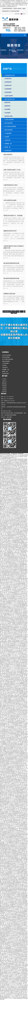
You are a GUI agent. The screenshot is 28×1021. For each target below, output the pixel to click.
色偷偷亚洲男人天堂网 (13, 721)
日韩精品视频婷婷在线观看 (12, 861)
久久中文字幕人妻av (6, 789)
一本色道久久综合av (7, 756)
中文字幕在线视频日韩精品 (16, 796)
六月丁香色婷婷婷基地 (15, 854)
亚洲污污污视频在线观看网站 (20, 869)
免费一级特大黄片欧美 (17, 961)
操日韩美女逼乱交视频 (13, 647)
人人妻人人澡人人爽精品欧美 (19, 551)
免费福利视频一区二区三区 (19, 487)
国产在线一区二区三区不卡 (10, 823)
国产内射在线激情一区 (11, 907)
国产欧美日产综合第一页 (17, 500)
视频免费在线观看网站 (15, 752)
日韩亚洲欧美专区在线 (21, 623)
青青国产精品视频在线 (22, 916)
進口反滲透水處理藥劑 (9, 126)
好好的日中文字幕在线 (22, 784)
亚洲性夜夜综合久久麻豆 (12, 942)
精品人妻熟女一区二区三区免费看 (11, 515)
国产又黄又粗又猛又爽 (20, 486)
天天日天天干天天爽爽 (16, 467)
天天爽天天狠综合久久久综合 (20, 781)
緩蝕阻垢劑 (7, 102)
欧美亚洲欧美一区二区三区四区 (15, 825)
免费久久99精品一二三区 (13, 554)
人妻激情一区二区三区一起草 (13, 653)
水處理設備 (6, 140)
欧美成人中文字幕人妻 (13, 997)
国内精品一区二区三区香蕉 (21, 686)
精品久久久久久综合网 (9, 818)
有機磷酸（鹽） (8, 143)
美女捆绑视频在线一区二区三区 (17, 592)
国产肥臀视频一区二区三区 (9, 927)
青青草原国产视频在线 (22, 714)
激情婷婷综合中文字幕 (6, 859)
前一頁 (17, 311)
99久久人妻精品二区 (14, 660)
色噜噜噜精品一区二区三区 (12, 602)
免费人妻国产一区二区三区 (19, 661)
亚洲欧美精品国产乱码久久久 (9, 768)
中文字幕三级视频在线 (16, 462)
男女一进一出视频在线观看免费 (8, 722)
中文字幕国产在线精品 (6, 868)
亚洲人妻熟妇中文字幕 (17, 558)
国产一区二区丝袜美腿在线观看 (9, 557)
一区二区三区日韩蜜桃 (10, 506)
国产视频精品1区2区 (21, 507)
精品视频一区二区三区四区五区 (10, 522)
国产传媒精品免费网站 (9, 556)
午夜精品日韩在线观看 (15, 637)
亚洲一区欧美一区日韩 (10, 730)
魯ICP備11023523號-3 (6, 411)
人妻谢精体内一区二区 (11, 527)
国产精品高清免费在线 (21, 846)
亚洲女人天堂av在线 (21, 862)
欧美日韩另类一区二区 (16, 555)
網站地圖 (17, 13)
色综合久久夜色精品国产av (21, 461)
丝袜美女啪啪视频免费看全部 (17, 504)
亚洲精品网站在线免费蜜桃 (21, 613)
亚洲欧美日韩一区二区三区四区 (12, 994)
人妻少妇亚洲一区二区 (10, 685)
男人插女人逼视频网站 (12, 513)
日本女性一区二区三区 (11, 707)
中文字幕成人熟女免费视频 (10, 629)
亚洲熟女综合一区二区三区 (11, 777)
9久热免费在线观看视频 (5, 601)
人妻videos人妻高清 (23, 985)
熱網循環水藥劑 (8, 116)
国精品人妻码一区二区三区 (21, 586)
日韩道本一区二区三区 (19, 599)
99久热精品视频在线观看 (19, 700)
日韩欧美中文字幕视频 (13, 950)
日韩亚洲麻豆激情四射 (13, 696)
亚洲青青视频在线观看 (5, 852)
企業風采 (4, 387)
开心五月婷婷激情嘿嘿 (20, 576)
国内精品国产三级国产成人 (20, 591)
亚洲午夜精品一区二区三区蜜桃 (20, 750)
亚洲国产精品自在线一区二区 (9, 667)
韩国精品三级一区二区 (13, 615)
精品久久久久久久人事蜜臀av (8, 480)
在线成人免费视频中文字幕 (16, 612)
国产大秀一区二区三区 (14, 517)
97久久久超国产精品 (19, 740)
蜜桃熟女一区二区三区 (20, 909)
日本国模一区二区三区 (5, 504)
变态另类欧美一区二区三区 (18, 511)
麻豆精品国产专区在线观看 (15, 766)
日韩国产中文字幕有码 (10, 762)
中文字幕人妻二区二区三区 (10, 489)
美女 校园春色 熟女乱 (10, 607)
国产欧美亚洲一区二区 (16, 628)
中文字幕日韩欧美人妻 (10, 864)
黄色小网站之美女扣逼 (9, 834)
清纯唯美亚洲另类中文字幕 (7, 544)
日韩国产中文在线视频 (21, 873)
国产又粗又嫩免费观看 (6, 567)
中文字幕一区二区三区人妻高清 (7, 576)
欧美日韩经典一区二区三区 (10, 908)
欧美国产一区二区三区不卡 (7, 725)
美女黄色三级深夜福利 (11, 853)
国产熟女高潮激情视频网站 (20, 645)
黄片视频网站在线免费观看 (12, 512)
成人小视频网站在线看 (9, 767)
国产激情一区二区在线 (22, 886)
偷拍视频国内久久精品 (10, 499)
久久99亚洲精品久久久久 (14, 982)
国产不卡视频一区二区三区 (17, 528)
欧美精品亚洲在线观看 (7, 618)
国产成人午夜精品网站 (21, 501)
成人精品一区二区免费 (10, 642)
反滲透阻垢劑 (7, 78)
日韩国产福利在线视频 (18, 836)
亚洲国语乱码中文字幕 (10, 677)
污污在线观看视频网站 (22, 570)
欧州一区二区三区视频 (13, 735)
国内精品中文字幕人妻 (13, 702)
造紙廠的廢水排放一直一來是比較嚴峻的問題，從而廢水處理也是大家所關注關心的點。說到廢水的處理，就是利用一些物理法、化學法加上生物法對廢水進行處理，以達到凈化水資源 (13, 268)
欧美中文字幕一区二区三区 (14, 831)
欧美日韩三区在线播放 (8, 746)
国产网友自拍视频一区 (22, 557)
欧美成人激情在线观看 (20, 482)
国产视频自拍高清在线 (14, 923)
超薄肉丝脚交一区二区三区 (10, 676)
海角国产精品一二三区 (16, 757)
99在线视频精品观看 (19, 578)
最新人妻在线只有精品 (8, 761)
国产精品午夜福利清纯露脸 (18, 928)
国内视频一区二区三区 (5, 595)
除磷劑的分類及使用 (9, 293)
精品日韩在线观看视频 (18, 476)
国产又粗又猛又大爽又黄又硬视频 (13, 841)
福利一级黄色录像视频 (13, 627)
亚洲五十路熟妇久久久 (9, 461)
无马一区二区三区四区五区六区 (19, 868)
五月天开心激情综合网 (14, 680)
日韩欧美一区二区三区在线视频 (12, 666)
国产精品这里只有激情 (15, 732)
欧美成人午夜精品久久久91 (17, 806)
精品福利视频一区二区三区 (15, 597)
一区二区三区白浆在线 (6, 880)
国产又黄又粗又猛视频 (17, 474)
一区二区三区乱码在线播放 (14, 505)
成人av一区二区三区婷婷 (9, 728)
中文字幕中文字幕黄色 (10, 531)
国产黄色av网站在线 (19, 463)
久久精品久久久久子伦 (5, 955)
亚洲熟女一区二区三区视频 (19, 778)
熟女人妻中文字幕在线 (11, 529)
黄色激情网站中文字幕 (18, 876)
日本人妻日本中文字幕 (8, 657)
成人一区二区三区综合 (5, 493)
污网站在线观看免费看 (17, 723)
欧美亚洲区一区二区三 (9, 613)
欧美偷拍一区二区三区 (6, 652)
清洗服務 (6, 136)
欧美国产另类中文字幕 (21, 520)
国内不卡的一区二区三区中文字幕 (14, 510)
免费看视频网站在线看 (11, 890)
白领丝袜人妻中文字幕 (13, 793)
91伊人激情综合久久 (17, 839)
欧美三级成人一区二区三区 (6, 530)
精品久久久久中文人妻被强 (10, 604)
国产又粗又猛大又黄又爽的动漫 (13, 817)
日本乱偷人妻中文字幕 (16, 621)
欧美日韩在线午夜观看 (10, 560)
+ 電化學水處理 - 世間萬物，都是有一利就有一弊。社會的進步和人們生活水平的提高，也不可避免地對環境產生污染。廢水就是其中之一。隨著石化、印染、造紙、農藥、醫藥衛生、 (14, 221)
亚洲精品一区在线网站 (8, 638)
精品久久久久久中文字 (7, 518)
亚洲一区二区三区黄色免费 (7, 565)
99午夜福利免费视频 (8, 836)
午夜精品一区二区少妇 (13, 543)
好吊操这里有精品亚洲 (16, 534)
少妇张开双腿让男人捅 (21, 904)
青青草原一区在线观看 (15, 521)
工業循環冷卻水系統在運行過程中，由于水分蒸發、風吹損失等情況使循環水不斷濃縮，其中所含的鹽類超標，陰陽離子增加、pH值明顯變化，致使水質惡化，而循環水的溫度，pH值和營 (13, 160)
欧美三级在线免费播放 (7, 476)
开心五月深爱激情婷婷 (7, 809)
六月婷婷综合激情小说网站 (17, 692)
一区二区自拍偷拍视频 (19, 616)
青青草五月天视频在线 (9, 471)
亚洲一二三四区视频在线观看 (12, 525)
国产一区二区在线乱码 (18, 816)
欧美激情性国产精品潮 (6, 673)
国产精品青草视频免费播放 (15, 779)
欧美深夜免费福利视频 (5, 458)
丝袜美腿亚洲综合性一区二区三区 (13, 770)
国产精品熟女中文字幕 (21, 634)
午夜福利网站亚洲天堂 (19, 734)
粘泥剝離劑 (7, 109)
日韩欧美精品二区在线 (9, 932)
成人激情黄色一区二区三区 (12, 550)
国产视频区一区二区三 (19, 938)
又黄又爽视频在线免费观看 (19, 518)
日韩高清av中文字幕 (22, 749)
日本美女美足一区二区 (18, 626)
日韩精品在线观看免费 (5, 772)
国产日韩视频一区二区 (16, 490)
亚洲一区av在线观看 (14, 502)
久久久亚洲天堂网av (15, 606)
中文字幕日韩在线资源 (20, 538)
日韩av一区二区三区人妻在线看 (20, 681)
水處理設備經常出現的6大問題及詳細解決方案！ (14, 247)
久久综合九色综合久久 (8, 591)
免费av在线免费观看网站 (7, 626)
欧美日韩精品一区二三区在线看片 (13, 698)
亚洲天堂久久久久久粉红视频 (8, 486)
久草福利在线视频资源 (17, 524)
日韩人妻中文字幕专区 (6, 632)
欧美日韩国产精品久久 (8, 484)
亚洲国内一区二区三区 (14, 975)
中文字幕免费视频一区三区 (10, 897)
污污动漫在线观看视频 (17, 792)
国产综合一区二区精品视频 (7, 938)
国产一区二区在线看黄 (13, 590)
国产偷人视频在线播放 (13, 775)
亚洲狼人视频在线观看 (21, 531)
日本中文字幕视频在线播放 (14, 472)
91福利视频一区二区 (10, 586)
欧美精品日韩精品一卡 (14, 877)
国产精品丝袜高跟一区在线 (18, 552)
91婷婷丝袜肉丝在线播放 (13, 619)
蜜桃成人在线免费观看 (6, 708)
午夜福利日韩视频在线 (10, 846)
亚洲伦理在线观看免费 (15, 763)
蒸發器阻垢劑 (7, 150)
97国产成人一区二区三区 (9, 648)
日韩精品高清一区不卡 (5, 986)
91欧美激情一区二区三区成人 (16, 810)
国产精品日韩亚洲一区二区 (14, 745)
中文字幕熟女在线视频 (18, 824)
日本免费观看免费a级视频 (10, 758)
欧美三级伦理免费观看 (9, 771)
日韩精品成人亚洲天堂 (21, 927)
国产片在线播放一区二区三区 (18, 803)
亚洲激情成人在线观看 (19, 695)
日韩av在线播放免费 (15, 787)
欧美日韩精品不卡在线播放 (10, 541)
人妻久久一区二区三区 (19, 655)
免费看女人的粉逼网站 (13, 699)
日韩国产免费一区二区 (17, 880)
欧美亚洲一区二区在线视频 (9, 968)
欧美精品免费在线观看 (21, 947)
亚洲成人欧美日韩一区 (21, 768)
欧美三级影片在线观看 (13, 867)
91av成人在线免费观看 (6, 703)
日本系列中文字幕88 (7, 500)
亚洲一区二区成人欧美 (6, 829)
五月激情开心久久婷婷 (17, 729)
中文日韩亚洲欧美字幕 (14, 477)
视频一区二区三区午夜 (19, 719)
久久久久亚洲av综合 (20, 642)
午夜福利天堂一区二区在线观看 (20, 492)
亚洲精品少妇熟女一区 (5, 888)
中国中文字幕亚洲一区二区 (14, 548)
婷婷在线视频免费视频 (9, 535)
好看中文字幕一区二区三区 (8, 583)
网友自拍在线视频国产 (18, 744)
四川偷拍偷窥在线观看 (11, 598)
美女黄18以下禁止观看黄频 (18, 849)
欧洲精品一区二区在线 (9, 944)
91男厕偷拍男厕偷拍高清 (5, 571)
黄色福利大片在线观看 (11, 465)
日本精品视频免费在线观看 (15, 488)
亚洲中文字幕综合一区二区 (8, 516)
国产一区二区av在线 (22, 469)
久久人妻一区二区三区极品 (19, 466)
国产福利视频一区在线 (19, 640)
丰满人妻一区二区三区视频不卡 (7, 687)
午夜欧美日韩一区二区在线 (20, 609)
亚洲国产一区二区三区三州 (11, 670)
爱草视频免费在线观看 (15, 906)
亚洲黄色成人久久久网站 (11, 960)
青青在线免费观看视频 (8, 695)
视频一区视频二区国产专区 (6, 751)
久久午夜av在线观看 (16, 926)
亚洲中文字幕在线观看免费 (16, 630)
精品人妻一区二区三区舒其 (21, 771)
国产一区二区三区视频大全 (10, 808)
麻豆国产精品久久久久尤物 (10, 848)
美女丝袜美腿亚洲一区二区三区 (15, 845)
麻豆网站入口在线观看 (9, 620)
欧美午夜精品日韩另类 (10, 925)
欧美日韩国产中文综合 (21, 596)
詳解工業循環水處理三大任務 (12, 170)
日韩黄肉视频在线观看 (9, 482)
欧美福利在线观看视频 (10, 919)
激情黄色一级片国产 (20, 677)
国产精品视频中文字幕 (18, 679)
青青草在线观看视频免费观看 (11, 469)
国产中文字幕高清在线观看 (14, 464)
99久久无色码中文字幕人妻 (17, 458)
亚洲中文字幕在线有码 (5, 490)
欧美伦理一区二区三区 (13, 970)
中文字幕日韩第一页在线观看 (6, 715)
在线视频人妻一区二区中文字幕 (15, 754)
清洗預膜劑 (7, 112)
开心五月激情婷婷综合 (15, 593)
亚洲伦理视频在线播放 (20, 834)
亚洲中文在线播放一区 (6, 671)
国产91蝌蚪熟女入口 (15, 587)
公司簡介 (4, 379)
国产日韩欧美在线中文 (22, 527)
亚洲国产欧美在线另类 (20, 944)
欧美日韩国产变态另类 (18, 704)
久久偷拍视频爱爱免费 (9, 842)
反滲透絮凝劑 (7, 92)
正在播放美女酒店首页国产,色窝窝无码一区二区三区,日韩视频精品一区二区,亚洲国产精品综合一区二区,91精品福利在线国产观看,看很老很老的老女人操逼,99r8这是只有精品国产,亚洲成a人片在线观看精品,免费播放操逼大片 (14, 456)
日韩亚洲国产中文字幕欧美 (7, 547)
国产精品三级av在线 (5, 787)
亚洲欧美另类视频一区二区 (14, 563)
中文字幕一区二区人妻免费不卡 (19, 588)
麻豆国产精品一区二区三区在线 (17, 646)
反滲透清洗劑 (7, 85)
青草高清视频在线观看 (17, 498)
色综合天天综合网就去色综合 (8, 578)
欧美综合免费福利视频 (22, 489)
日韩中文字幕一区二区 (9, 838)
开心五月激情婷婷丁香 (18, 769)
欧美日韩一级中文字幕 (16, 675)
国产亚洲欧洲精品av (10, 537)
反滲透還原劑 (7, 82)
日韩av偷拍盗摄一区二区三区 (6, 599)
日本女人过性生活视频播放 (20, 969)
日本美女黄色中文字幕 (21, 925)
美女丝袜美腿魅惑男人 (9, 463)
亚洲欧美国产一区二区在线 (7, 639)
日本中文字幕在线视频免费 (20, 657)
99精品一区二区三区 (14, 582)
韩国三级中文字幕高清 (15, 614)
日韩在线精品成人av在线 (17, 737)
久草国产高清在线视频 (10, 596)
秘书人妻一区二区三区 (7, 466)
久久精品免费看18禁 (22, 942)
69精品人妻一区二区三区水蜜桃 (13, 705)
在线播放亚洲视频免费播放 (14, 641)
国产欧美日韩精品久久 (8, 930)
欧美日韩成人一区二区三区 (8, 909)
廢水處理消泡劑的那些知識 (11, 263)
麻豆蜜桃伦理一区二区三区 (7, 765)
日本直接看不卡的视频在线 (7, 795)
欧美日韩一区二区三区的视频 (16, 536)
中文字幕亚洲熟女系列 (13, 879)
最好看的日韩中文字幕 (11, 886)
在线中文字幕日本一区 (14, 807)
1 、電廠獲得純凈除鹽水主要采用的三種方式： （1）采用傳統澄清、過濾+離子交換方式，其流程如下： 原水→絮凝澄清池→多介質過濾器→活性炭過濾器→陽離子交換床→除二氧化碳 (14, 205)
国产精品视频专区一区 (19, 774)
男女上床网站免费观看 (20, 987)
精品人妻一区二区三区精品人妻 (17, 562)
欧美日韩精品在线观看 (5, 688)
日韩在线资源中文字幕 (15, 579)
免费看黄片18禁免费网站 (19, 565)
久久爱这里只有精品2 (12, 564)
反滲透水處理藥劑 (8, 119)
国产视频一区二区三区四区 (11, 631)
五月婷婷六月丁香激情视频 (12, 924)
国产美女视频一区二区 (6, 903)
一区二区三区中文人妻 (6, 581)
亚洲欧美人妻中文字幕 (18, 711)
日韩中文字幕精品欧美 (22, 851)
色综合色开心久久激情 (15, 635)
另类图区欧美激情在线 (13, 651)
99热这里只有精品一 (7, 588)
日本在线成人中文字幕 (20, 832)
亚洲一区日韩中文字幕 (13, 559)
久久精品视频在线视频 (5, 481)
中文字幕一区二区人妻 (8, 983)
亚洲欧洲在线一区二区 (16, 481)
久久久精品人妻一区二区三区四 (12, 755)
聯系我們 (4, 391)
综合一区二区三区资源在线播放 (15, 539)
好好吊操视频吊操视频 (5, 528)
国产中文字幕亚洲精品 (22, 897)
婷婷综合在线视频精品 (9, 491)
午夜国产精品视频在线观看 (14, 972)
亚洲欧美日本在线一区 (14, 460)
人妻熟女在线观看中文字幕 (20, 473)
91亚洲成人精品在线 (13, 566)
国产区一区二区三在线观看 (7, 901)
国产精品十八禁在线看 (17, 632)
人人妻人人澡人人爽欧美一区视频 (7, 623)
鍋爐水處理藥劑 (8, 130)
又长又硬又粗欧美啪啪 (21, 607)
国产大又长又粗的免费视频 (7, 645)
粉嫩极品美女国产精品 (7, 742)
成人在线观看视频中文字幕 (17, 493)
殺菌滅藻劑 (7, 106)
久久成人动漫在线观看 (17, 532)
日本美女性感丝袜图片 (19, 759)
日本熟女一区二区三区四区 (10, 634)
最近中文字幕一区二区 (13, 577)
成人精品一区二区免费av (15, 720)
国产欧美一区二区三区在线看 (10, 580)
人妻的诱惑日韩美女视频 (13, 662)
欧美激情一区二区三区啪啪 (20, 544)
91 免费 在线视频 (6, 555)
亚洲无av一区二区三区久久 (14, 656)
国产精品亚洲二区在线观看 (11, 633)
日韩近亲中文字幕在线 (8, 964)
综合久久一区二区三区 (9, 616)
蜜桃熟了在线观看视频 (8, 700)
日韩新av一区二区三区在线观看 (11, 812)
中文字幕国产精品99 (19, 648)
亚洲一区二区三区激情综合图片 (17, 533)
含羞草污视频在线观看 (20, 710)
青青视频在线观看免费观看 (18, 542)
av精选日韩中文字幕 (11, 501)
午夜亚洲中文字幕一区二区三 (9, 663)
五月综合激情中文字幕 (13, 496)
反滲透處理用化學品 (9, 75)
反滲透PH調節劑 (8, 95)
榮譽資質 (4, 383)
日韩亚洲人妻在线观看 (5, 943)
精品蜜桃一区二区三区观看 (12, 965)
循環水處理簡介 (8, 154)
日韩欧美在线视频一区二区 (11, 479)
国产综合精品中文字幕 (6, 792)
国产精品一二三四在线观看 (11, 724)
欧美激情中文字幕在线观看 (21, 674)
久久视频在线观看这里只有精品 (18, 881)
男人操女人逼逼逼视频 (17, 671)
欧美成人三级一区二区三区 (8, 605)
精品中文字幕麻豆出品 (8, 655)
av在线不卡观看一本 (7, 549)
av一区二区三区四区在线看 (21, 818)
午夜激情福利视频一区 (8, 636)
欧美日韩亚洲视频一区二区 (12, 706)
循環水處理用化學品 (9, 99)
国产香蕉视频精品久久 (19, 547)
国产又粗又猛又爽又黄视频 (14, 929)
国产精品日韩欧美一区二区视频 (17, 857)
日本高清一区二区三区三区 (12, 741)
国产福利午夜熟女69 (11, 659)
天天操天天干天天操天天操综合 (9, 784)
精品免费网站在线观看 (16, 917)
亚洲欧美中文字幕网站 (7, 523)
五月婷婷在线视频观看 (19, 683)
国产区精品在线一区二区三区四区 (17, 865)
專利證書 (4, 385)
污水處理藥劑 (7, 133)
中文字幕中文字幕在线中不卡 (20, 575)
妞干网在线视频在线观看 (5, 558)
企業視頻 (4, 389)
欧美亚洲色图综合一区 (7, 661)
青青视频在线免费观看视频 (12, 572)
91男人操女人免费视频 (16, 601)
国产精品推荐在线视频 (16, 852)
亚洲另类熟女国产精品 (6, 478)
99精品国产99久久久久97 (16, 595)
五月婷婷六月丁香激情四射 (9, 709)
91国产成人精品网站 (13, 584)
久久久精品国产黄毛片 (15, 782)
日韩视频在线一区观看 (16, 850)
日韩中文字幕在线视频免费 (12, 569)
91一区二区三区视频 (14, 665)
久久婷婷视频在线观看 (19, 731)
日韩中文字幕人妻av (17, 530)
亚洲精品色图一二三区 (10, 947)
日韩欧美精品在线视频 (15, 716)
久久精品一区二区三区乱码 (10, 503)
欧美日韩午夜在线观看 (13, 822)
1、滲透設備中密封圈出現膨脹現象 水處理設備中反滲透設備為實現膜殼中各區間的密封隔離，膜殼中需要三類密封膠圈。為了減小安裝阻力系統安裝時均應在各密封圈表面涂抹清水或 (14, 253)
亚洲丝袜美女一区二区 (15, 682)
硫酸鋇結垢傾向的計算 (10, 231)
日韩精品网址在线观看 (8, 683)
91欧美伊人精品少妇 (4, 854)
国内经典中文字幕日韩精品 (20, 573)
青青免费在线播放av (12, 600)
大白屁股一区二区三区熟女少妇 (17, 905)
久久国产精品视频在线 (20, 691)
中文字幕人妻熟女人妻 (19, 983)
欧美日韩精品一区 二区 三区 (9, 714)
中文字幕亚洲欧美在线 (6, 511)
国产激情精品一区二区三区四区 (10, 799)
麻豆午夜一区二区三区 (18, 809)
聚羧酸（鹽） (7, 147)
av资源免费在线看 (18, 761)
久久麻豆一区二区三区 (19, 996)
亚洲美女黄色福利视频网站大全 (19, 789)
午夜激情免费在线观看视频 (15, 889)
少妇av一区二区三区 (14, 568)
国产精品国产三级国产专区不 (15, 899)
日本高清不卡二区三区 (6, 800)
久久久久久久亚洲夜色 (19, 930)
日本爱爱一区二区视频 (17, 673)
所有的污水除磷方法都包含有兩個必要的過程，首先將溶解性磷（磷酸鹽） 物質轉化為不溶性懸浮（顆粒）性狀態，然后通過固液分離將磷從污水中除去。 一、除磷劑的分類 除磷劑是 (13, 299)
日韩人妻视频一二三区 (11, 693)
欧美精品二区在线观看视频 (6, 872)
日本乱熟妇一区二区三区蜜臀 (19, 922)
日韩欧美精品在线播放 (7, 526)
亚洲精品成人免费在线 (19, 484)
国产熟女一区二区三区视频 (7, 969)
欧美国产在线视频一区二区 (8, 740)
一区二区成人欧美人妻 (19, 795)
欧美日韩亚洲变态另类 (22, 853)
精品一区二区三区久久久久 (10, 937)
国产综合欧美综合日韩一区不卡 (19, 581)
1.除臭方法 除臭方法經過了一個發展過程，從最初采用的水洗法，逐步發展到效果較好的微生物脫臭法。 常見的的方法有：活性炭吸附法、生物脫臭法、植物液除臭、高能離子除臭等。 (13, 190)
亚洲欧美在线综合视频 (5, 462)
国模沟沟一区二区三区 (21, 509)
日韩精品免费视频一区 (19, 725)
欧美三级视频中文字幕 (20, 471)
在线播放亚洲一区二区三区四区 (17, 726)
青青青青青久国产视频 (15, 574)
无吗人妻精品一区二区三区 (19, 717)
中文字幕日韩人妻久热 (8, 855)
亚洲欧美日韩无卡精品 (15, 993)
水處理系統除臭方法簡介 (11, 185)
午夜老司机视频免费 (4, 782)
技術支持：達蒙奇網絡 (6, 417)
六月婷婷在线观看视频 (17, 998)
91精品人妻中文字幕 (15, 519)
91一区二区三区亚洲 (8, 717)
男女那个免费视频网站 (17, 830)
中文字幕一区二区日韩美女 (18, 571)
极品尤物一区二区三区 (13, 485)
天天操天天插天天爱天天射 (16, 495)
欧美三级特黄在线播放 (10, 520)
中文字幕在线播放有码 (5, 470)
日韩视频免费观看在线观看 (20, 636)
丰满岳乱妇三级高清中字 (18, 748)
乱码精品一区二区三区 (9, 497)
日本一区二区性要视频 (5, 966)
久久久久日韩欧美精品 (18, 872)
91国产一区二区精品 (16, 708)
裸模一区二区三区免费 (21, 736)
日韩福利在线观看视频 (8, 473)
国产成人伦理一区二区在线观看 (11, 979)
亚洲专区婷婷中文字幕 (9, 689)
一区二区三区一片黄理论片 (8, 974)
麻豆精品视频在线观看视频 (17, 459)
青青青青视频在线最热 (10, 494)
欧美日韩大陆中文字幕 (16, 847)
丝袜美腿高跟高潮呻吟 (17, 624)
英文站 (23, 13)
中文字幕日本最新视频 (21, 893)
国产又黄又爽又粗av (14, 931)
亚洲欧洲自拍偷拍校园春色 (15, 978)
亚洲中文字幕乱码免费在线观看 (13, 914)
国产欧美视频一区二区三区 (19, 523)
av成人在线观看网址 (17, 650)
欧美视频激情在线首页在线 (18, 567)
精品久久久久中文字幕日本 (21, 687)
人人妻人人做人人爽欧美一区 (6, 640)
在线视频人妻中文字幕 (21, 494)
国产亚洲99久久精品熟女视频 (8, 710)
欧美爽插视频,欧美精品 (7, 575)
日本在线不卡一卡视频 (7, 492)
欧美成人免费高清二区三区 (8, 686)
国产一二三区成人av (18, 827)
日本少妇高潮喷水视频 (21, 629)
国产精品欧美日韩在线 (20, 668)
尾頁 (15, 312)
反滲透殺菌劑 (7, 88)
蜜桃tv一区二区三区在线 (22, 529)
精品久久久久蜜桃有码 (5, 675)
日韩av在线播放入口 (17, 953)
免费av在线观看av (12, 916)
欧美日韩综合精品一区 (7, 824)
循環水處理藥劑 (8, 123)
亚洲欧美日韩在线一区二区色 (20, 594)
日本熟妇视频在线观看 (13, 828)
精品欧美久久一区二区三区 (18, 829)
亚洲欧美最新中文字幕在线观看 (10, 507)
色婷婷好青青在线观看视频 (10, 813)
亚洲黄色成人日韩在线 (21, 919)
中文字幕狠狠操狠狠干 (14, 483)
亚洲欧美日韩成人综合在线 (15, 837)
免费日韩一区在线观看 (20, 838)
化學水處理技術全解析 (10, 200)
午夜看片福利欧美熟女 (10, 509)
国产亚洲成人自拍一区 (20, 921)
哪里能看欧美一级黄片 (8, 731)
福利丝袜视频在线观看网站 (7, 611)
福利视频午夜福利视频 (22, 622)
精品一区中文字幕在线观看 (7, 902)
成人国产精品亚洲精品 (9, 780)
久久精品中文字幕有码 (16, 470)
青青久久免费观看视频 (13, 540)
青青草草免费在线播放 (17, 859)
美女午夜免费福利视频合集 (12, 733)
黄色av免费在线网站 (20, 940)
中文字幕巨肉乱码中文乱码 (21, 480)
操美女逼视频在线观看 (5, 628)
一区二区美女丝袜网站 (16, 896)
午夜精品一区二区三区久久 (10, 956)
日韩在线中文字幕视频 (17, 589)
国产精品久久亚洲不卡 (16, 585)
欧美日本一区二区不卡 (5, 819)
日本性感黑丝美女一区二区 (14, 643)
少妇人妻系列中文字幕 (8, 594)
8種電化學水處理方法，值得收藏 (13, 215)
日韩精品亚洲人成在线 (22, 954)
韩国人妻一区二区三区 (13, 760)
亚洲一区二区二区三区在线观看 (15, 984)
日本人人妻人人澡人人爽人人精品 (12, 694)
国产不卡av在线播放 (14, 790)
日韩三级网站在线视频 (13, 858)
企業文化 (4, 381)
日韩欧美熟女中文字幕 (22, 598)
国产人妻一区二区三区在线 (17, 874)
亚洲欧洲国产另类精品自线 (6, 785)
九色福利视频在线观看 (20, 977)
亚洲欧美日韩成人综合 (16, 678)
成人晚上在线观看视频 (16, 688)
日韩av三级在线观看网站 (10, 791)
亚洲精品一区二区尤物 (18, 742)
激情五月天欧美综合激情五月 (15, 545)
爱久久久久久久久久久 (10, 668)
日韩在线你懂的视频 (4, 614)
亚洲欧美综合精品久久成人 (7, 878)
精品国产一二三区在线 (19, 971)
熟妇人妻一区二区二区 (10, 625)
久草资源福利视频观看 (20, 583)
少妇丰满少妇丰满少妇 (5, 870)
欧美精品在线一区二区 (6, 998)
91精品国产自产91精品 (20, 497)
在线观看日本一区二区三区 (9, 940)
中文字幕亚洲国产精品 (10, 672)
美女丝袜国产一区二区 (13, 649)
